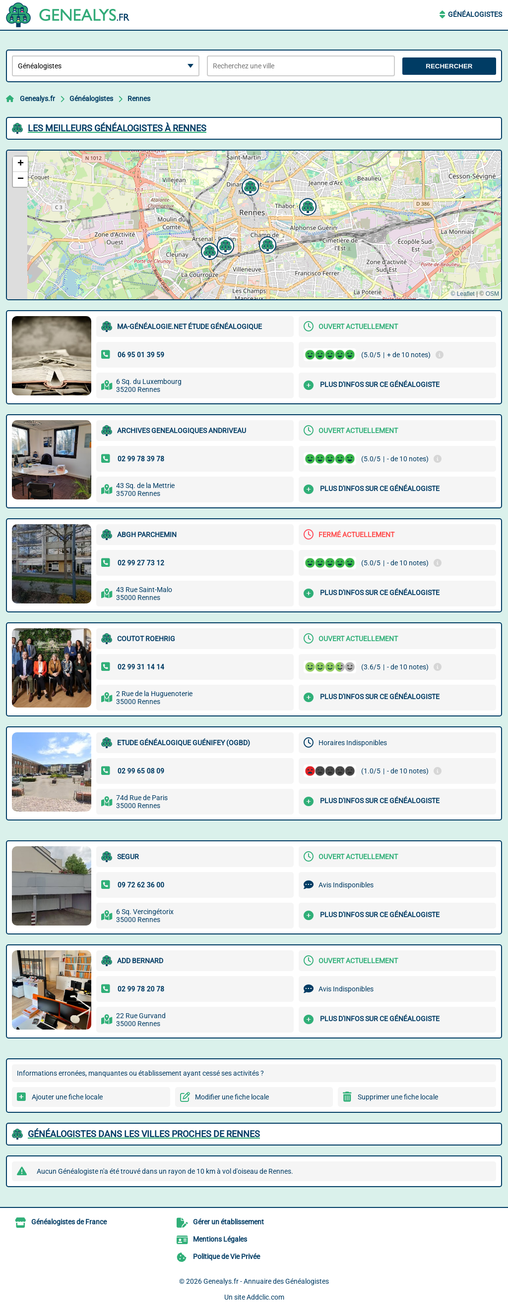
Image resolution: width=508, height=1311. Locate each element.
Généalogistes (475, 14)
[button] (249, 185)
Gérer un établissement (228, 1222)
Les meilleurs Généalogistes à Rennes (117, 128)
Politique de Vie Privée (226, 1256)
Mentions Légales (220, 1239)
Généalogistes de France (69, 1222)
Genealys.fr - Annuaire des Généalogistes (266, 1281)
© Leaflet (462, 293)
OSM (492, 293)
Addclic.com (265, 1297)
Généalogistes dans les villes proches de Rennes (144, 1134)
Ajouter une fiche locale (67, 1097)
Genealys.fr (37, 99)
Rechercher (449, 66)
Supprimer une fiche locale (398, 1097)
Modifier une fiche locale (232, 1097)
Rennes (138, 99)
